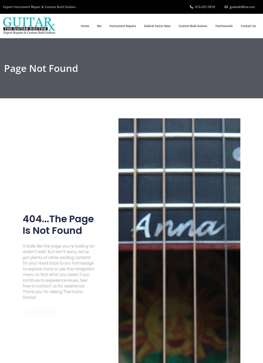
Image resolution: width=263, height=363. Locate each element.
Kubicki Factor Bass (157, 26)
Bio (99, 26)
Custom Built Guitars (193, 26)
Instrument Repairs (123, 26)
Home (85, 26)
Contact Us (248, 26)
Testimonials (224, 26)
